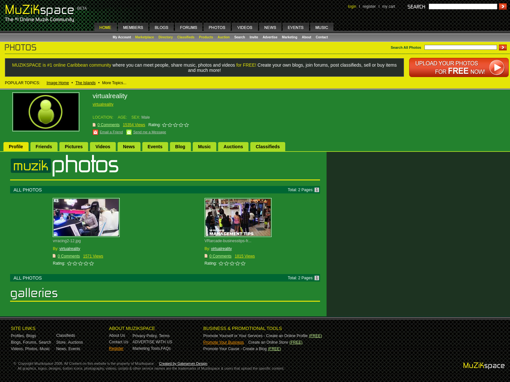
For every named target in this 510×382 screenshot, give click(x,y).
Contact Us (118, 342)
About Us (117, 335)
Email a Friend (111, 132)
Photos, (31, 349)
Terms (164, 336)
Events (155, 146)
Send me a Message (149, 132)
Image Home (58, 83)
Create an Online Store (268, 342)
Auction (224, 37)
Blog (180, 146)
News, (61, 349)
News (129, 146)
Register (116, 348)
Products (206, 37)
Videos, (17, 349)
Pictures (74, 146)
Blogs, (16, 342)
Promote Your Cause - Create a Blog (235, 349)
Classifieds (186, 37)
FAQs (166, 348)
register (369, 6)
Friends (44, 146)
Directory (165, 37)
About (306, 37)
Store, (61, 342)
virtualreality (103, 104)
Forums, (30, 342)
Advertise (269, 37)
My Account (122, 37)
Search (239, 37)
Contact (322, 37)
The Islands (85, 83)
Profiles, (18, 336)
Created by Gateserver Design (183, 363)
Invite (253, 37)
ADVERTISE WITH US (152, 342)
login (352, 6)
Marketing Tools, (147, 348)
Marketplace (144, 37)
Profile (16, 146)
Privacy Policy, (145, 336)
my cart (388, 6)
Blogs (31, 336)
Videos (102, 146)
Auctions (233, 146)
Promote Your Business (223, 342)
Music (204, 146)
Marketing (289, 37)
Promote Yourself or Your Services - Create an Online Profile (255, 336)
